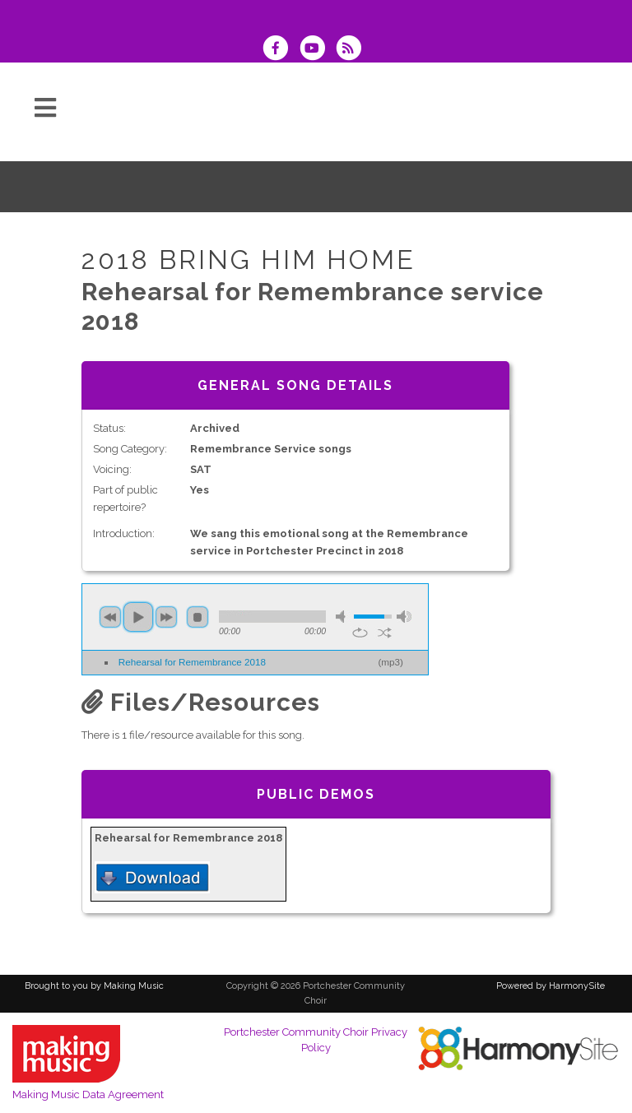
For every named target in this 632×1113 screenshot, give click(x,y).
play (138, 617)
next (166, 616)
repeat (360, 632)
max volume (404, 616)
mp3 (390, 661)
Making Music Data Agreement (88, 1094)
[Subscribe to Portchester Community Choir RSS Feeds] (352, 50)
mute (343, 616)
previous (110, 616)
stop (197, 616)
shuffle (384, 632)
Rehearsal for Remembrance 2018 (192, 661)
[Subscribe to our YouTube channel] (317, 50)
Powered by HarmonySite (550, 986)
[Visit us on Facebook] (281, 50)
